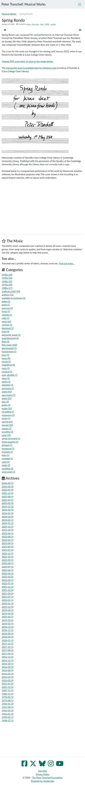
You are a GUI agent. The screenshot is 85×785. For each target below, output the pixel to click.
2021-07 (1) (7, 596)
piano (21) (7, 398)
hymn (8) (6, 358)
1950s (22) (7, 278)
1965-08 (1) (7, 707)
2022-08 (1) (7, 563)
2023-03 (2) (7, 546)
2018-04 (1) (7, 637)
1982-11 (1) (7, 693)
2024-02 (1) (7, 520)
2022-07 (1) (7, 566)
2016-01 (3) (7, 683)
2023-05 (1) (7, 540)
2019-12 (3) (7, 607)
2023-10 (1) (7, 530)
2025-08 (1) (7, 496)
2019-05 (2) (7, 613)
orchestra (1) (8, 388)
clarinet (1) (7, 324)
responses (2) (8, 415)
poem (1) (6, 405)
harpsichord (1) (9, 351)
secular (53, 24)
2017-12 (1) (7, 643)
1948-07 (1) (7, 720)
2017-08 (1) (7, 650)
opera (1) (6, 381)
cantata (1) (7, 314)
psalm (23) (7, 408)
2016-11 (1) (7, 660)
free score (35, 24)
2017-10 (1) (7, 647)
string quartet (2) (10, 441)
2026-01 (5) (7, 489)
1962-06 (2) (7, 710)
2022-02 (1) (7, 580)
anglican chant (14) (11, 291)
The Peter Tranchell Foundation (47, 777)
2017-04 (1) (7, 653)
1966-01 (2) (7, 703)
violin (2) (6, 465)
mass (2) (6, 368)
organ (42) (7, 391)
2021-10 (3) (7, 590)
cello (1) (5, 318)
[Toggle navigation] (79, 4)
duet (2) (5, 331)
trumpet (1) (7, 451)
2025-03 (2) (7, 503)
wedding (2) (7, 468)
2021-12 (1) (7, 586)
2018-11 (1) (7, 630)
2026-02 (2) (7, 486)
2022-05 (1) (7, 573)
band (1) (6, 304)
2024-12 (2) (7, 506)
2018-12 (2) (7, 627)
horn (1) (5, 355)
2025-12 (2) (7, 493)
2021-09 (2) (7, 593)
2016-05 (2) (7, 673)
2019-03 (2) (7, 620)
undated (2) (7, 458)
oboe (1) (6, 378)
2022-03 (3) (7, 576)
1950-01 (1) (7, 717)
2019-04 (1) (7, 616)
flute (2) (5, 341)
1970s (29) (7, 284)
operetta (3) (7, 385)
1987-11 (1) (7, 690)
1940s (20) (7, 274)
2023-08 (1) (7, 536)
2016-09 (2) (7, 667)
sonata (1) (6, 428)
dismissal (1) (8, 328)
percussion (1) (8, 395)
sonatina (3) (7, 431)
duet (42, 24)
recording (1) (8, 411)
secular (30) (7, 425)
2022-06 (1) (7, 570)
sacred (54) (7, 421)
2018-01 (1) (7, 640)
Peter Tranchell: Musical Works (23, 4)
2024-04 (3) (7, 513)
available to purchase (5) (13, 298)
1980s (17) (7, 288)
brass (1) (6, 311)
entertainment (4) (10, 338)
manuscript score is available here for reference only (31, 68)
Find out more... (66, 263)
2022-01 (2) (7, 583)
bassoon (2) (7, 308)
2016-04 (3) (7, 677)
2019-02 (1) (7, 623)
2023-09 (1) (7, 533)
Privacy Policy (42, 774)
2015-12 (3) (7, 687)
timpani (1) (7, 445)
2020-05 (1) (7, 600)
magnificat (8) (8, 365)
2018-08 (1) (7, 633)
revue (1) (6, 418)
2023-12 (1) (7, 526)
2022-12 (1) (7, 553)
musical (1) (7, 371)
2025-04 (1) (7, 500)
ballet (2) (6, 301)
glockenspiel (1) (9, 348)
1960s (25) (7, 281)
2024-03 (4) (7, 516)
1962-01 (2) (7, 714)
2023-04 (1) (7, 543)
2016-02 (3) (7, 680)
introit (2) (6, 361)
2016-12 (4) (7, 657)
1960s (47, 24)
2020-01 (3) (7, 603)
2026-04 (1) (7, 483)
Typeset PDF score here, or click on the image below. (27, 61)
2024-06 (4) (7, 510)
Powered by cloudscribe (42, 781)
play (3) (5, 401)
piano (28, 24)
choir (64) (6, 321)
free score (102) (9, 344)
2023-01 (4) (7, 550)
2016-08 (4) (7, 670)
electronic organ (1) (11, 335)
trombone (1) (8, 448)
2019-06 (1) (7, 610)
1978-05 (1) (7, 697)
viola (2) (5, 462)
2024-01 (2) (7, 523)
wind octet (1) (8, 471)
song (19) (6, 435)
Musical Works (9, 13)
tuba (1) (5, 455)
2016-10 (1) (7, 663)
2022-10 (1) (7, 556)
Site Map (42, 771)
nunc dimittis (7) (9, 375)
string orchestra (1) (11, 438)
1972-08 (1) (7, 700)
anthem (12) (8, 294)
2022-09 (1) (7, 560)
